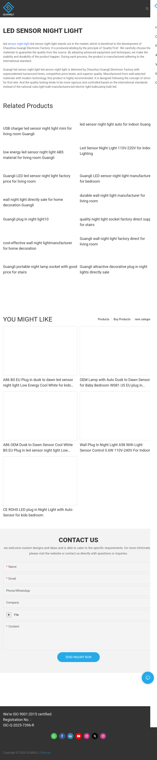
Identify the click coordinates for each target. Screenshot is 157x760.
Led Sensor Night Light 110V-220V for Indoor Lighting (116, 151)
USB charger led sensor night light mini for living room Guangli (37, 131)
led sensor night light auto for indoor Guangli (116, 124)
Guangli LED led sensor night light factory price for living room (36, 178)
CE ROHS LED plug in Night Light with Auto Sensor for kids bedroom (38, 512)
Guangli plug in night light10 (26, 219)
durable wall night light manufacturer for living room (112, 198)
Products (103, 319)
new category (143, 319)
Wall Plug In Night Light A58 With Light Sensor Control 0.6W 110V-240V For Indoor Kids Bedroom (115, 448)
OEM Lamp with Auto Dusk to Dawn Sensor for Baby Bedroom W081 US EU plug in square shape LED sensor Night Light (115, 383)
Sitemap (45, 752)
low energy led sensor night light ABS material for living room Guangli (33, 155)
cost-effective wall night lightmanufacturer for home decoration (37, 246)
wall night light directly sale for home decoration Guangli (33, 202)
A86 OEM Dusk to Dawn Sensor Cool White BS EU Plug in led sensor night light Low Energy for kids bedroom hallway (38, 448)
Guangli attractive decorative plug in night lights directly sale (113, 269)
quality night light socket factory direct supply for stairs (117, 222)
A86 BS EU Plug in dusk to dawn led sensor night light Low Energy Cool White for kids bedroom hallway (38, 383)
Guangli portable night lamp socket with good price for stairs (40, 269)
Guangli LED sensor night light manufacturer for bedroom (116, 178)
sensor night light (19, 43)
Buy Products (122, 319)
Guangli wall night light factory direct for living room (112, 241)
